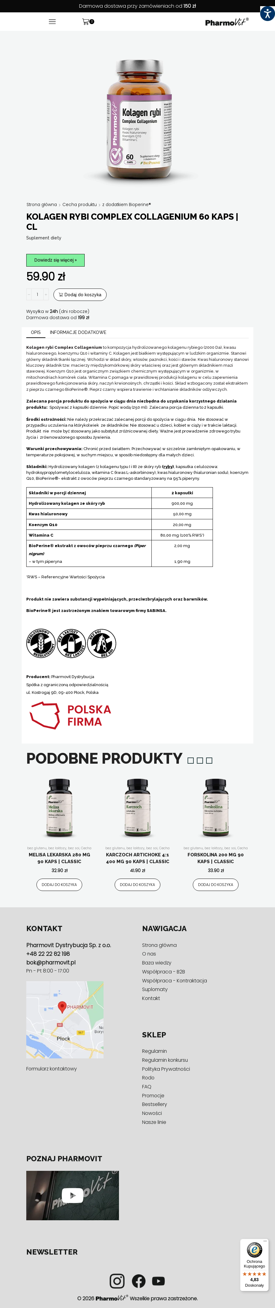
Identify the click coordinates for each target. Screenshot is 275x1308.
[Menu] (265, 1242)
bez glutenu (36, 848)
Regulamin (154, 1051)
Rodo (148, 1078)
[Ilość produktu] (38, 295)
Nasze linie (154, 1122)
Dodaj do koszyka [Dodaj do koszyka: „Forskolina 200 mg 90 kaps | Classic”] (215, 884)
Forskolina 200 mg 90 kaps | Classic (216, 858)
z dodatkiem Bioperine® (132, 204)
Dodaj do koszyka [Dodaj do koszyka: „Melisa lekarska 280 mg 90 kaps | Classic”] (59, 884)
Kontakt (151, 998)
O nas (149, 954)
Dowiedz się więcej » (56, 260)
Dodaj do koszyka (83, 295)
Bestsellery (154, 1104)
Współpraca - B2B (163, 971)
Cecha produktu (82, 204)
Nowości (152, 1113)
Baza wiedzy (157, 963)
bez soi (74, 848)
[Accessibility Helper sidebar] (267, 13)
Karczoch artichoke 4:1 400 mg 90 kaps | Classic (137, 858)
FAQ (146, 1087)
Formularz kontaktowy (52, 1068)
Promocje (153, 1095)
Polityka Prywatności (166, 1069)
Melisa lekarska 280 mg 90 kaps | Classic (59, 858)
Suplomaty (155, 989)
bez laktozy (57, 848)
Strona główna (43, 204)
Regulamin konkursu (166, 1060)
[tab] (35, 332)
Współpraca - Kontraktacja (175, 980)
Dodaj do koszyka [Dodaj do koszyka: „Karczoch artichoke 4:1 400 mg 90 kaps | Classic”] (137, 884)
